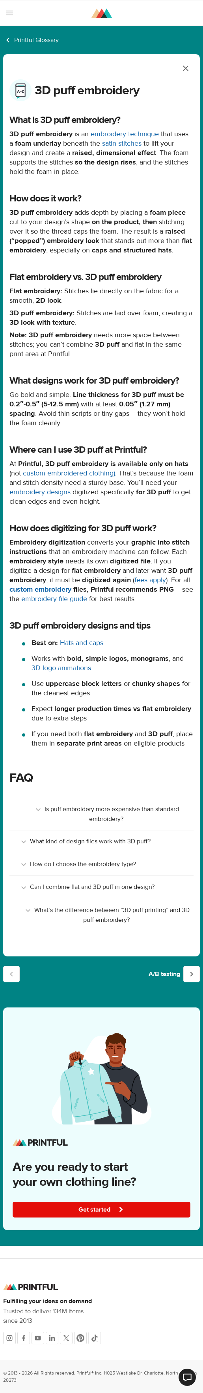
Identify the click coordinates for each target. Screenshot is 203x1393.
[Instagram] (9, 1338)
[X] (66, 1338)
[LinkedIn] (52, 1338)
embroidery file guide (54, 598)
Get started (102, 1209)
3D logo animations (61, 668)
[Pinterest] (80, 1338)
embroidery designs (40, 492)
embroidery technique (125, 134)
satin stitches (122, 143)
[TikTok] (94, 1338)
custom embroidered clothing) (69, 473)
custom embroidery (40, 589)
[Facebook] (23, 1338)
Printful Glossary (36, 40)
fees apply (150, 580)
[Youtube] (38, 1338)
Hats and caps (81, 642)
